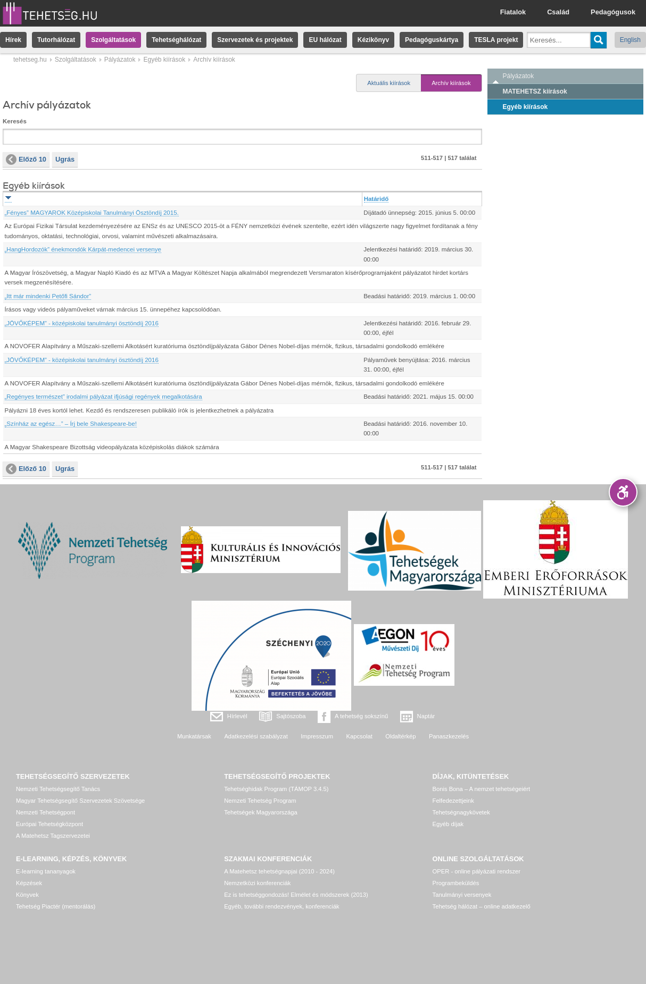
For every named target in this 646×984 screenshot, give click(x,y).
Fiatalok (513, 12)
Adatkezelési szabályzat (255, 736)
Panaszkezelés (449, 736)
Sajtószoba (290, 716)
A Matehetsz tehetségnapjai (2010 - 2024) (279, 871)
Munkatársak (194, 736)
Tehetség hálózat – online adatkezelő (482, 906)
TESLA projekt (496, 40)
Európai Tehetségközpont (49, 824)
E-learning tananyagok (46, 871)
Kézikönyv (373, 40)
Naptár (426, 716)
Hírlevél (237, 716)
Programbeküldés (456, 883)
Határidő (376, 199)
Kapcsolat (359, 736)
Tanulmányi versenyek (462, 895)
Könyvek (27, 895)
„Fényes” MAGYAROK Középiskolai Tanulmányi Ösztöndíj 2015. (92, 212)
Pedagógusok (613, 12)
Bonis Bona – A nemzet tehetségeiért (481, 789)
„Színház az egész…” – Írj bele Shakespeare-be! (71, 423)
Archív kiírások (451, 83)
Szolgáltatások (113, 40)
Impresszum (317, 736)
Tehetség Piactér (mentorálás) (55, 906)
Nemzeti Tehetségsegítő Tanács (58, 789)
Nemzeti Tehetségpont (45, 812)
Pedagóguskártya (431, 40)
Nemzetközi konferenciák (257, 883)
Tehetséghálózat (176, 40)
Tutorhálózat (56, 40)
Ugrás (64, 159)
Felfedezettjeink (453, 800)
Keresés (15, 121)
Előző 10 (26, 159)
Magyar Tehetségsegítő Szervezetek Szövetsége (80, 800)
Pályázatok (120, 59)
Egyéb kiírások (164, 59)
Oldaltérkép (400, 736)
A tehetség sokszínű (361, 716)
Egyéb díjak (448, 824)
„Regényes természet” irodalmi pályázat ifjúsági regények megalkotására (103, 396)
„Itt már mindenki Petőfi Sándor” (48, 296)
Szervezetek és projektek (255, 40)
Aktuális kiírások (388, 83)
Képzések (29, 883)
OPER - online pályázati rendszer (476, 871)
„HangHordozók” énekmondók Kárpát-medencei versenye (83, 249)
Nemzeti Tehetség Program (260, 800)
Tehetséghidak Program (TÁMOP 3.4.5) (276, 789)
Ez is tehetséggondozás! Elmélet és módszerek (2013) (296, 895)
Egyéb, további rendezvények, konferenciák (281, 906)
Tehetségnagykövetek (461, 812)
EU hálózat (325, 40)
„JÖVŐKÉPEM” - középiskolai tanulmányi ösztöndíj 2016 (82, 323)
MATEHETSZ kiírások (535, 91)
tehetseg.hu (30, 59)
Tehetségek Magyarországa (260, 812)
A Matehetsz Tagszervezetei (53, 835)
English (630, 40)
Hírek (13, 40)
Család (558, 12)
